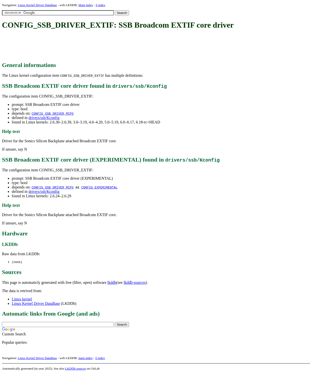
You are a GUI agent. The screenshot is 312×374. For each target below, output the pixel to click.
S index (100, 5)
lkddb (112, 283)
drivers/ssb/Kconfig (43, 118)
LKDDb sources (75, 369)
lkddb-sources (135, 283)
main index (85, 358)
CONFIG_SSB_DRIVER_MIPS (53, 113)
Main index (85, 5)
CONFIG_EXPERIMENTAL (99, 187)
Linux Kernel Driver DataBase (37, 5)
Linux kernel (22, 299)
